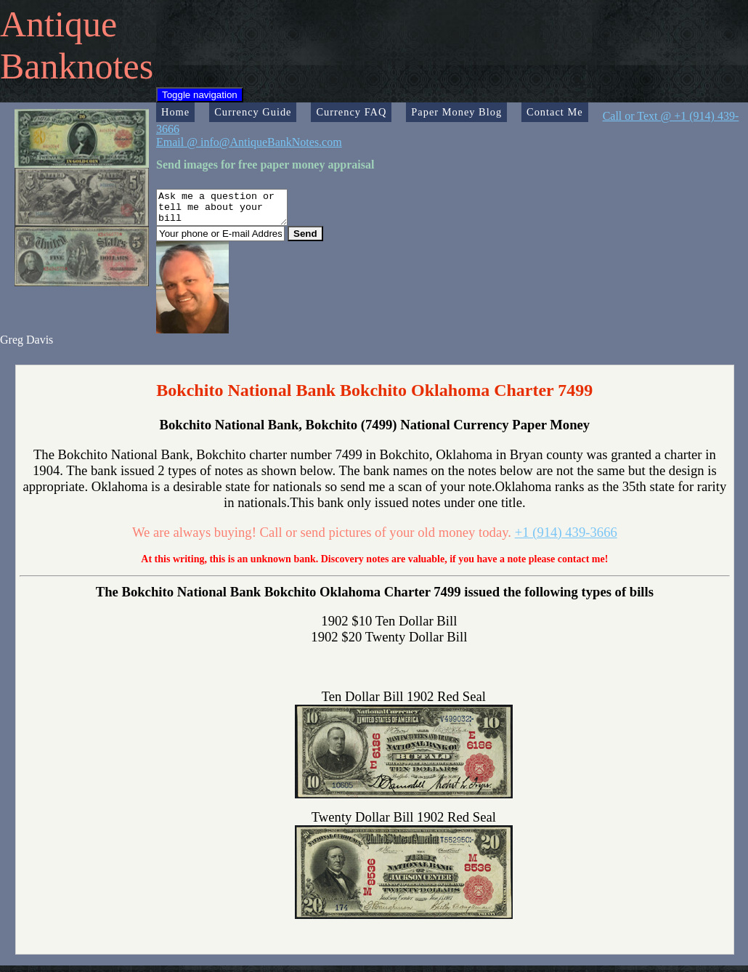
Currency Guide (252, 112)
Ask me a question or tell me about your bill (229, 210)
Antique (58, 24)
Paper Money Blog (456, 112)
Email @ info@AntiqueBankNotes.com (249, 142)
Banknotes (76, 66)
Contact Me (555, 112)
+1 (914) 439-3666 (566, 538)
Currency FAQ (351, 112)
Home (175, 112)
